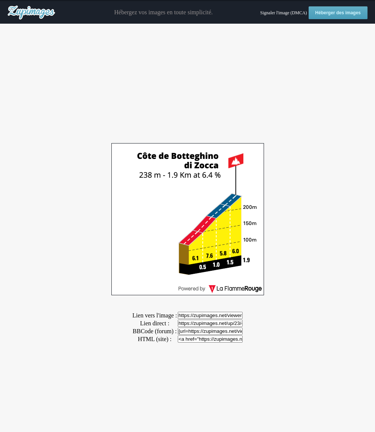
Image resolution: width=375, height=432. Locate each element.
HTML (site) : (154, 339)
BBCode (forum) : (155, 331)
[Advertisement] (187, 83)
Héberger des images (338, 12)
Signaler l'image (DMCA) (283, 12)
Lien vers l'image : (154, 315)
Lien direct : (154, 323)
